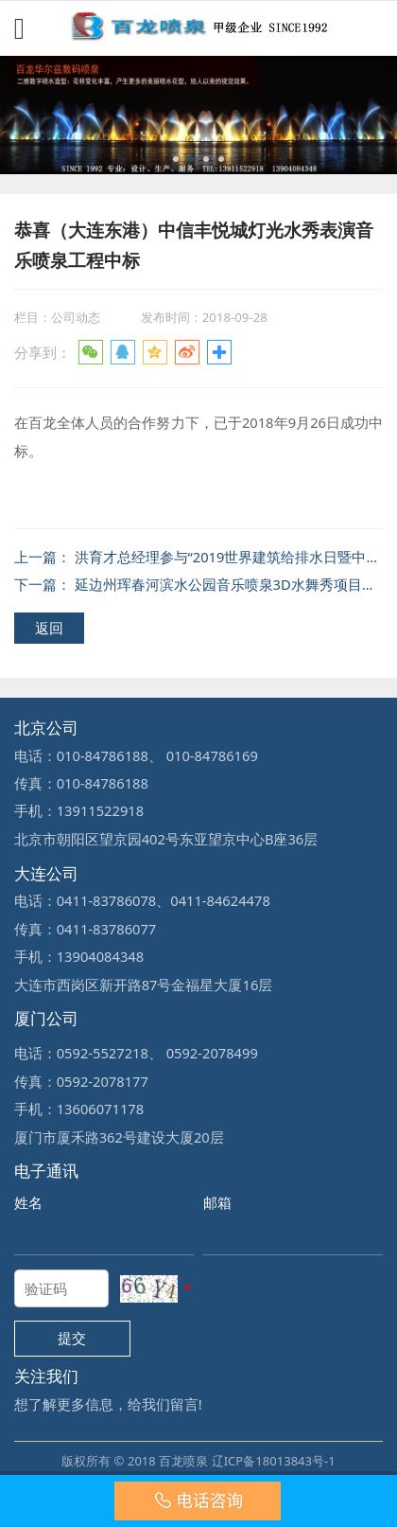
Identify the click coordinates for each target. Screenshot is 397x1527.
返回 (49, 627)
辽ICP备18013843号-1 (274, 1460)
